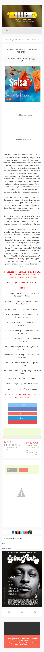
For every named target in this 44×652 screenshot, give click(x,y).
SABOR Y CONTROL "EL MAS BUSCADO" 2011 (12, 447)
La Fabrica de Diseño (27, 643)
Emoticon (23, 470)
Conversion (12, 470)
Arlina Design (19, 643)
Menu (8, 30)
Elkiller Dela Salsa (7, 544)
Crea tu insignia (6, 548)
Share (22, 409)
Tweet (22, 405)
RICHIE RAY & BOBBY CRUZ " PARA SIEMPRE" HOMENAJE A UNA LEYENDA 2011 (31, 450)
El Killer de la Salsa (28, 638)
